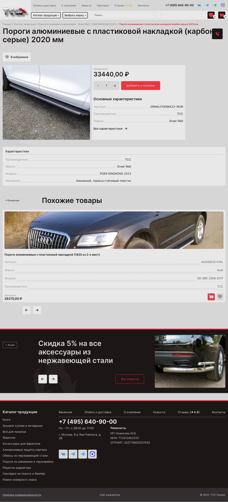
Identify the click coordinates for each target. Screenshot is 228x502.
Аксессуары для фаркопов (21, 444)
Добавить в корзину (140, 86)
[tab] (17, 151)
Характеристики (17, 151)
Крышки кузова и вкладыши (23, 426)
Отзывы (124, 5)
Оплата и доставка (44, 5)
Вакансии (65, 413)
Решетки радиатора (17, 468)
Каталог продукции (45, 15)
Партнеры (103, 5)
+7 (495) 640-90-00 (179, 5)
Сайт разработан (121, 495)
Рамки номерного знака (20, 480)
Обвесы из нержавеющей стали (25, 456)
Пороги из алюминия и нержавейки (28, 462)
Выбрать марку (74, 15)
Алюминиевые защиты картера (25, 450)
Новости (86, 5)
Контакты (143, 5)
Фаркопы (9, 438)
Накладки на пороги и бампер (24, 474)
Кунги (7, 420)
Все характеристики (110, 129)
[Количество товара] (106, 86)
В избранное (16, 57)
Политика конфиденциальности (22, 494)
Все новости (130, 379)
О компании (68, 5)
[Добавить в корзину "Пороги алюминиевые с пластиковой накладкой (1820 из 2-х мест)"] (211, 297)
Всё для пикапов (14, 432)
